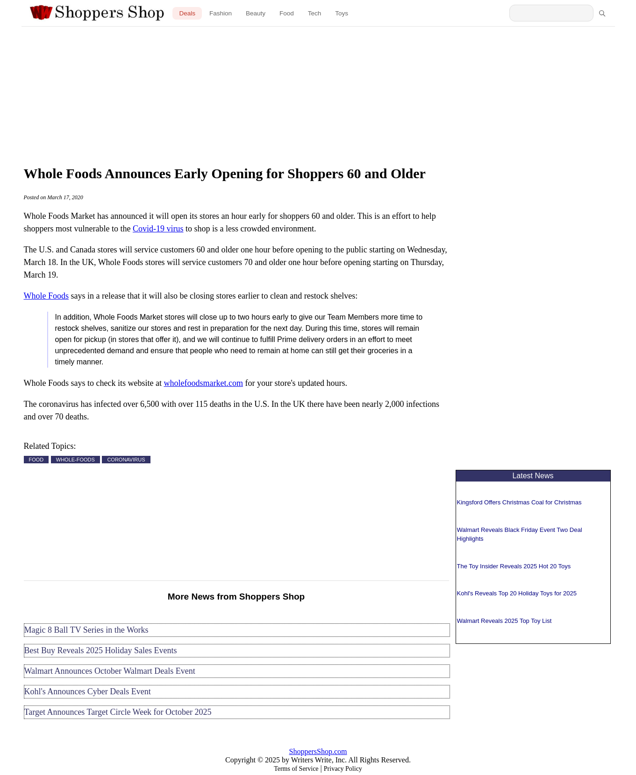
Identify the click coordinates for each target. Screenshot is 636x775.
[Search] (601, 13)
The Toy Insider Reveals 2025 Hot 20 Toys (514, 566)
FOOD (36, 459)
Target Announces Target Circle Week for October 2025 (118, 712)
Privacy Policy (343, 768)
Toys (341, 13)
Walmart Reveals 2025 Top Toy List (504, 620)
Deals (187, 13)
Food (286, 13)
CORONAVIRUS (126, 459)
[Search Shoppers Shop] (551, 13)
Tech (315, 13)
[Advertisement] (318, 93)
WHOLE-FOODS (75, 459)
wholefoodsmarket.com (203, 383)
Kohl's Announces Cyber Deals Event (87, 691)
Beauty (255, 13)
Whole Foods (46, 295)
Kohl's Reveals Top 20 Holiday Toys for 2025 (517, 593)
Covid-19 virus (158, 228)
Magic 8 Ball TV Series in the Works (86, 630)
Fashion (220, 13)
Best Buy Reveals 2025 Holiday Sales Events (100, 650)
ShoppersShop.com (318, 751)
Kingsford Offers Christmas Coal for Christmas (519, 502)
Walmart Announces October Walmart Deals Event (109, 671)
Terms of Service (296, 768)
